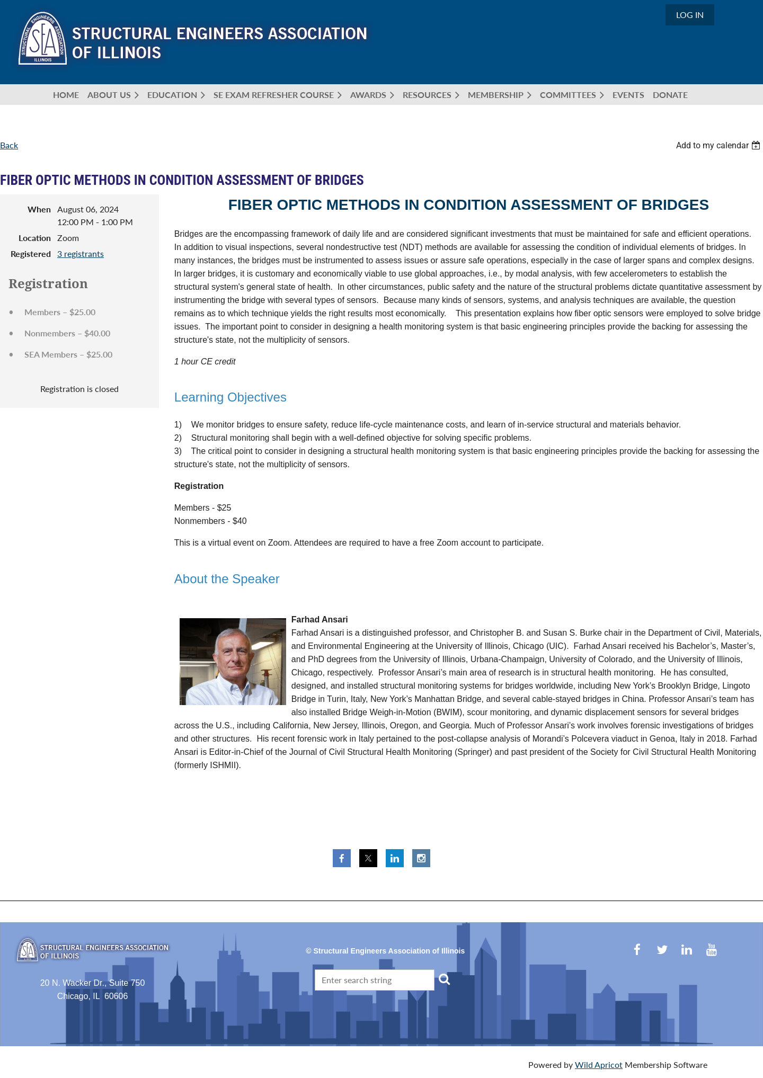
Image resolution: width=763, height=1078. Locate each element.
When (39, 209)
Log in (690, 15)
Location (35, 238)
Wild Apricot (599, 1064)
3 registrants (80, 253)
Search (444, 978)
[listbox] (719, 145)
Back (9, 145)
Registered (31, 253)
